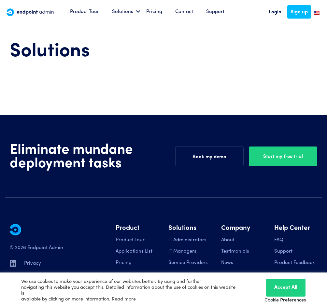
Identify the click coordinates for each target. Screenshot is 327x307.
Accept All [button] (285, 286)
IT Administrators (187, 239)
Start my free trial (283, 156)
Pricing (154, 11)
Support (215, 11)
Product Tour (84, 11)
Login (275, 11)
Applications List (134, 250)
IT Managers (182, 250)
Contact (184, 11)
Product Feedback (294, 262)
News (227, 262)
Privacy (32, 262)
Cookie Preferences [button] (285, 299)
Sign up (299, 11)
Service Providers (188, 262)
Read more (124, 298)
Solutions (122, 11)
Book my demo (209, 156)
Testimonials (235, 250)
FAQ (278, 239)
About (228, 239)
